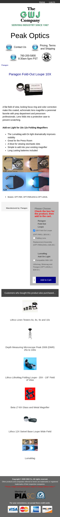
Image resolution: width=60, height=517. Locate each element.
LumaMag (30, 458)
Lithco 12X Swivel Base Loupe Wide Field (30, 431)
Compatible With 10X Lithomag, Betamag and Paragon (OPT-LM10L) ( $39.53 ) (43, 265)
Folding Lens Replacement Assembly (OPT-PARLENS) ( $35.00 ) (44, 241)
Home (42, 2)
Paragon (4, 65)
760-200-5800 (28, 55)
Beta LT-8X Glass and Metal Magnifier (30, 407)
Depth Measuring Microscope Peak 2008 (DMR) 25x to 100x (30, 348)
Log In (52, 2)
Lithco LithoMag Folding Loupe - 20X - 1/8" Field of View (30, 378)
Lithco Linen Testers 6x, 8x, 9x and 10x (30, 320)
